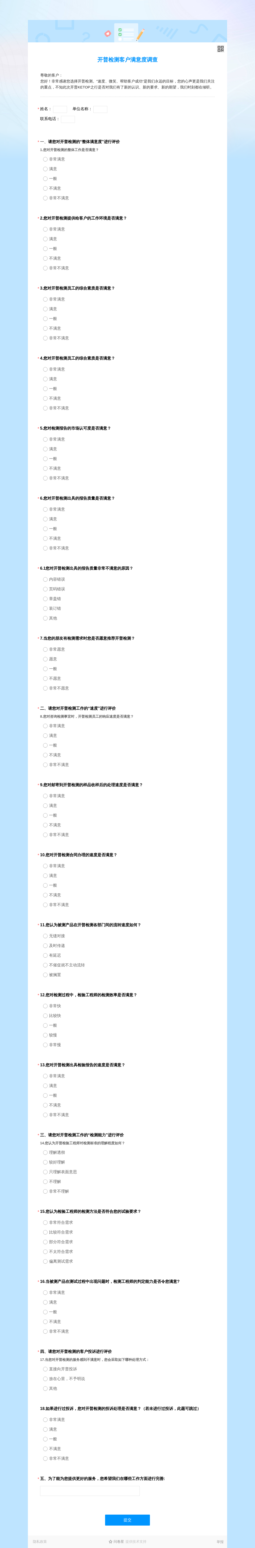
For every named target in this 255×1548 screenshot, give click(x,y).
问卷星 (119, 1542)
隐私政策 (40, 1542)
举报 (220, 1542)
